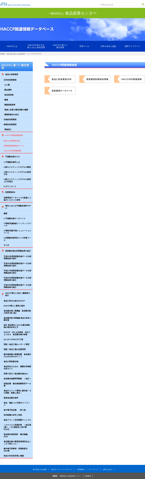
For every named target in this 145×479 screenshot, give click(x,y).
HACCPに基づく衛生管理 (15, 66)
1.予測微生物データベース (14, 218)
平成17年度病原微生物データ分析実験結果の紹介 (17, 272)
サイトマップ (107, 4)
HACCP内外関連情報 (12, 151)
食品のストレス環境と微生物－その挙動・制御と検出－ (17, 392)
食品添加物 (8, 95)
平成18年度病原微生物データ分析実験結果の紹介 (17, 279)
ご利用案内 (80, 469)
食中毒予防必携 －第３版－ (15, 410)
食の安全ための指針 (40, 469)
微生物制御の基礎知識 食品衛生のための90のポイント (17, 355)
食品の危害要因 (11, 74)
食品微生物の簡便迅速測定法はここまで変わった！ (17, 442)
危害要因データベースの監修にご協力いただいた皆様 (17, 199)
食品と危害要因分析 (12, 141)
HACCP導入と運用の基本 (14, 306)
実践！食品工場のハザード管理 (16, 344)
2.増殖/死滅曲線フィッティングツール (17, 224)
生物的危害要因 (10, 119)
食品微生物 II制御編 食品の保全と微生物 (17, 319)
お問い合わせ (107, 469)
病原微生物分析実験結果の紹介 (18, 251)
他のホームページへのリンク (61, 469)
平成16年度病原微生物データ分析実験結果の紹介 (17, 264)
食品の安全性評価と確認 (14, 456)
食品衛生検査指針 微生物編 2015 (15, 435)
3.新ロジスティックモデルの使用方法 (17, 173)
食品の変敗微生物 (11, 361)
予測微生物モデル (12, 157)
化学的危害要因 (10, 80)
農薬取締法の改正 (11, 114)
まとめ (6, 245)
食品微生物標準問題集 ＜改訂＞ (17, 379)
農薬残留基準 (9, 105)
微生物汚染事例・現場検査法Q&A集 (15, 449)
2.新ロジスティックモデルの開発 (17, 167)
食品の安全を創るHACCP (14, 301)
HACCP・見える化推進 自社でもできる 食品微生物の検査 (17, 333)
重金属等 (8, 90)
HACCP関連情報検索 (14, 135)
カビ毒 (7, 85)
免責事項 (88, 476)
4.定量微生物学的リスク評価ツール (17, 239)
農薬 (6, 100)
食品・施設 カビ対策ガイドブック (17, 404)
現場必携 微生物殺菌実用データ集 (17, 385)
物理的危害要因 (10, 124)
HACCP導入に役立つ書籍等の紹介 (17, 294)
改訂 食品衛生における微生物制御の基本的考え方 (17, 326)
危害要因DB (10, 192)
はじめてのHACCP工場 (13, 339)
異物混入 (8, 129)
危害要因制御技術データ (14, 146)
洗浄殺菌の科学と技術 (13, 415)
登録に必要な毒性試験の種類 (16, 110)
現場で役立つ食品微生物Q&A (16, 374)
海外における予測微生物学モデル (18, 207)
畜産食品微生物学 (11, 398)
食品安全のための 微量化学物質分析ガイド (17, 367)
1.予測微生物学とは (12, 162)
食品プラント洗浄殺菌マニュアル (17, 420)
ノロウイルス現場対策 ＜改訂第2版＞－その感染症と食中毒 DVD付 (17, 427)
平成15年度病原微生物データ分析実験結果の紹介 (17, 257)
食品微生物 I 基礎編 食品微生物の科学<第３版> (17, 312)
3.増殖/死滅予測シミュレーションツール (17, 232)
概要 (5, 213)
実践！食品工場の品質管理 (15, 349)
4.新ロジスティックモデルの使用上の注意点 (17, 180)
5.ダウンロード (10, 186)
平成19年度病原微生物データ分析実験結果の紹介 (17, 286)
